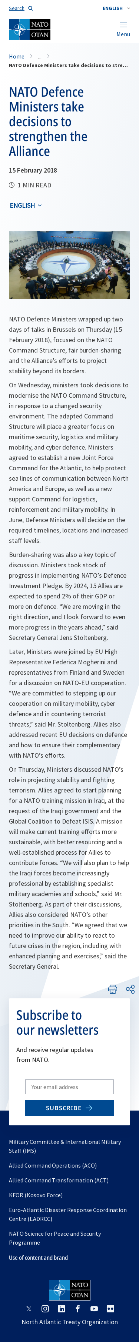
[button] (116, 8)
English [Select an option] (22, 205)
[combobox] (116, 8)
